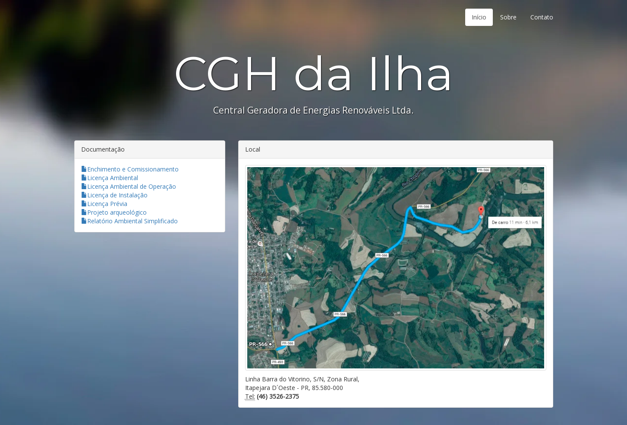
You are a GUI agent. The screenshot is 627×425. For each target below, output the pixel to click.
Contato (541, 17)
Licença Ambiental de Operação (128, 186)
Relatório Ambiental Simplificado (129, 221)
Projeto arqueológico (114, 212)
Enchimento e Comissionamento (130, 169)
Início (479, 17)
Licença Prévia (104, 204)
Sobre (508, 17)
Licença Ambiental (109, 178)
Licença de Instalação (114, 195)
